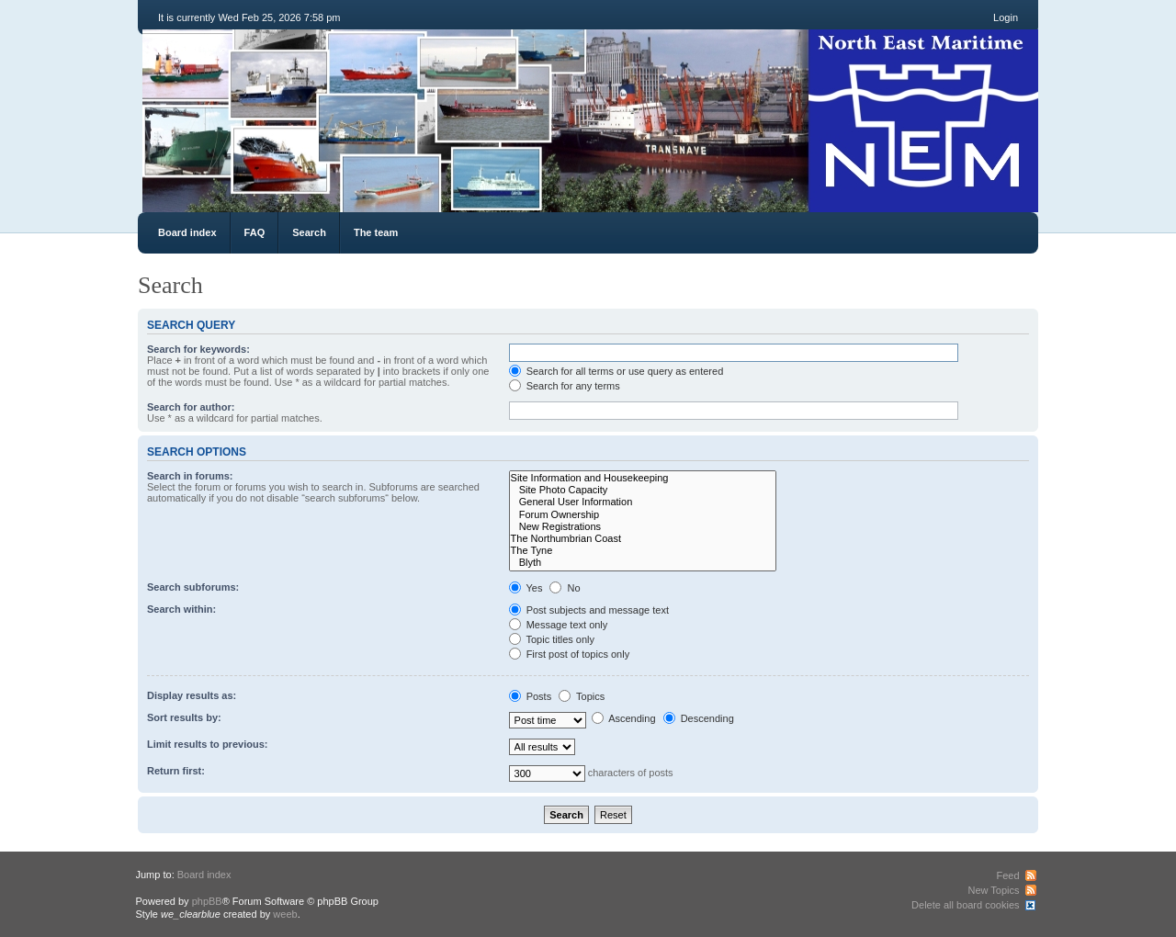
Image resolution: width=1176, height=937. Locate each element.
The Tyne (643, 551)
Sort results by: (184, 717)
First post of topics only (569, 654)
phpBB (207, 901)
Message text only (558, 624)
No (564, 587)
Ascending (624, 718)
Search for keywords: (198, 349)
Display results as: (191, 695)
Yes (526, 587)
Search (309, 232)
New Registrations (643, 527)
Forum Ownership (643, 515)
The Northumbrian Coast (643, 539)
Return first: (176, 770)
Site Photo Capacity (643, 490)
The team (376, 232)
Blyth (643, 563)
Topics (582, 696)
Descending (698, 718)
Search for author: (190, 406)
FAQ (255, 232)
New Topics (993, 890)
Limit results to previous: (207, 744)
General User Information (643, 502)
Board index (187, 232)
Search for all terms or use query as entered (616, 371)
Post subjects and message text (589, 609)
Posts (530, 696)
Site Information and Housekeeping (643, 478)
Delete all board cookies (965, 904)
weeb (285, 914)
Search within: (181, 609)
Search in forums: (190, 475)
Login (1005, 17)
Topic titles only (551, 639)
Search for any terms (564, 385)
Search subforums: (193, 587)
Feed (1007, 875)
